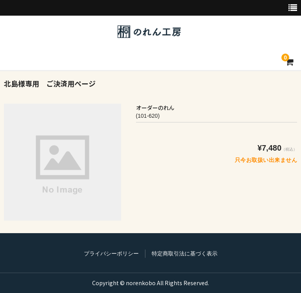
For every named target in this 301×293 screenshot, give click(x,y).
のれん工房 (149, 31)
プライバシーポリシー (111, 253)
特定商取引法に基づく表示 (185, 253)
